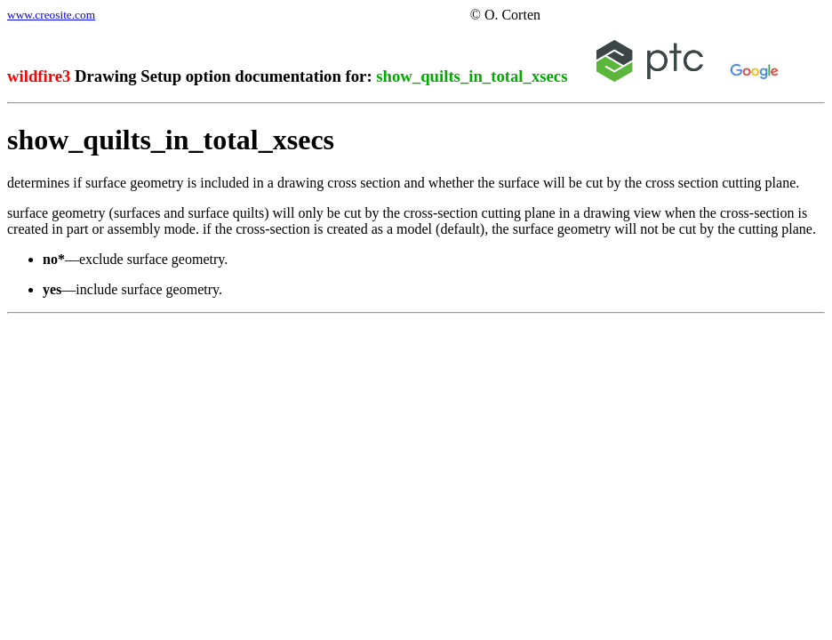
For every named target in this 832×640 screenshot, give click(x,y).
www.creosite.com (51, 14)
